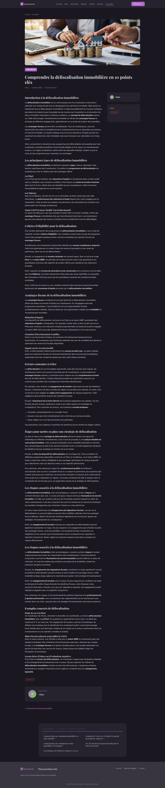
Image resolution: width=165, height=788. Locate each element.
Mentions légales (130, 768)
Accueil (59, 4)
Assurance (74, 4)
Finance (100, 4)
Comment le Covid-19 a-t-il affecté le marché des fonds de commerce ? (102, 737)
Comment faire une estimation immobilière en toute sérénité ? (61, 737)
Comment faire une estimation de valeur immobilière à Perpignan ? (59, 744)
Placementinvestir (38, 769)
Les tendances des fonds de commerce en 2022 (61, 751)
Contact (142, 768)
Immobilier (109, 4)
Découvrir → (138, 4)
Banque (84, 4)
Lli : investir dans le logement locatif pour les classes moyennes (102, 744)
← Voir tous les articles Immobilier (38, 708)
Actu (66, 4)
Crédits (92, 4)
